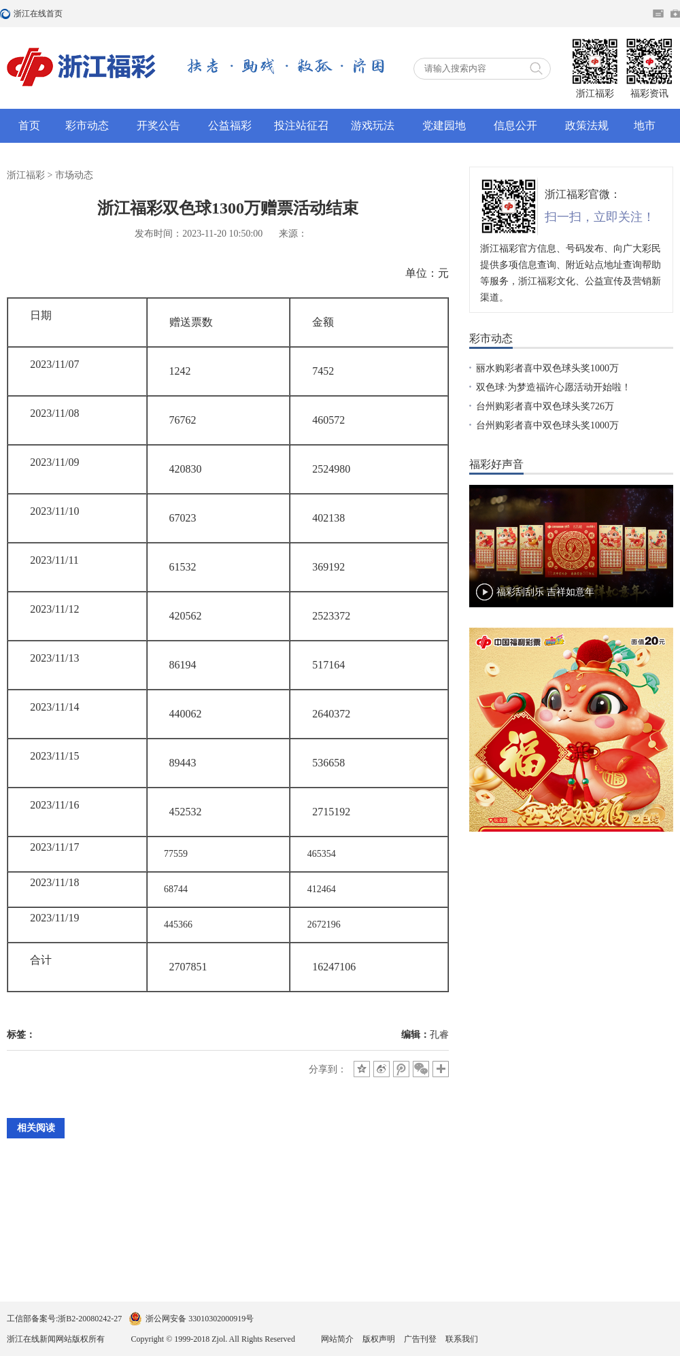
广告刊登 (420, 1339)
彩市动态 (87, 125)
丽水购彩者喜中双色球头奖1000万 (547, 368)
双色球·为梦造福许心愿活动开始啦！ (553, 387)
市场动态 (74, 175)
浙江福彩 (26, 175)
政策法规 (587, 125)
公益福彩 (230, 125)
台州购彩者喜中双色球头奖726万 (545, 406)
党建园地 (444, 125)
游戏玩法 (372, 125)
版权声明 (378, 1339)
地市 (645, 125)
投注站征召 (301, 125)
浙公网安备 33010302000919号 (200, 1318)
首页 (29, 125)
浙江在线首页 (7, 13)
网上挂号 (675, 13)
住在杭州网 (658, 13)
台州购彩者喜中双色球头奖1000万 (547, 425)
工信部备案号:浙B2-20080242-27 (64, 1318)
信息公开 (515, 125)
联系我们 (461, 1339)
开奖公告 (158, 125)
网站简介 (337, 1339)
